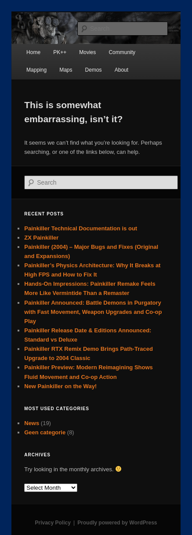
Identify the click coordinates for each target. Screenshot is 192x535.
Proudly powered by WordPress (117, 523)
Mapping (36, 70)
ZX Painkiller (41, 237)
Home (33, 52)
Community (122, 52)
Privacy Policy (52, 523)
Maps (65, 70)
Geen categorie (44, 432)
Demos (93, 70)
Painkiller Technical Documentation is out (80, 228)
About (121, 70)
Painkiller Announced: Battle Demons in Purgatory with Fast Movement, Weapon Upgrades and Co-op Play (93, 311)
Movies (87, 52)
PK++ (59, 52)
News (31, 423)
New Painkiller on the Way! (60, 386)
